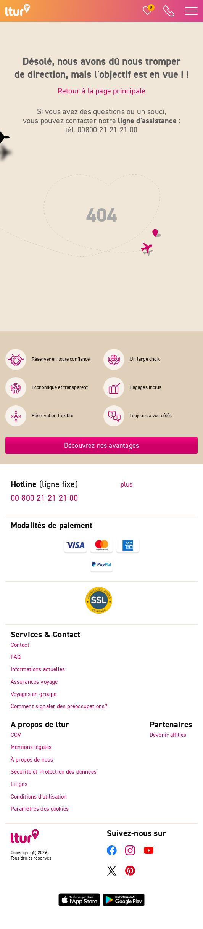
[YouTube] (149, 853)
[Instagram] (130, 853)
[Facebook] (112, 853)
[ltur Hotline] (169, 11)
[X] (112, 874)
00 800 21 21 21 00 (44, 498)
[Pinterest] (130, 874)
